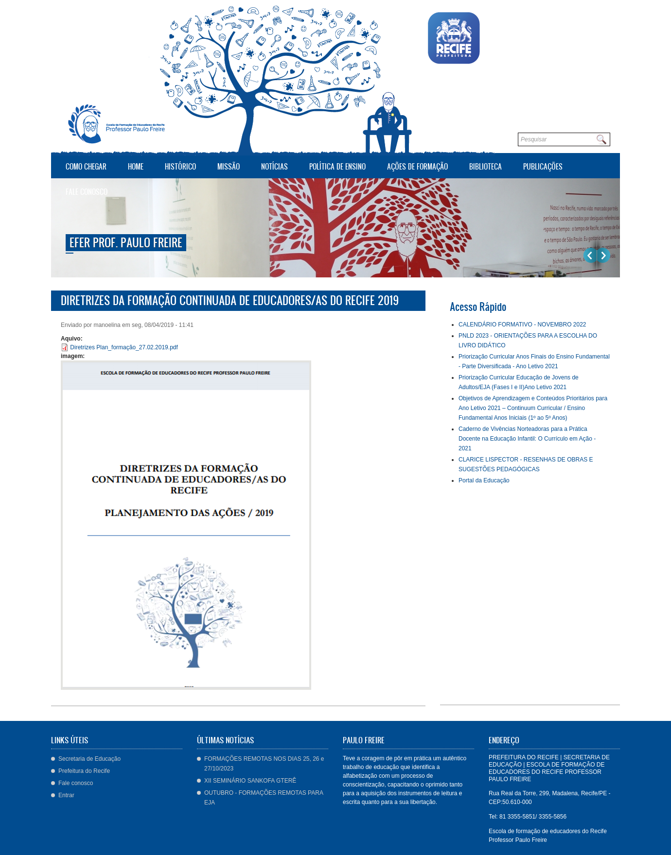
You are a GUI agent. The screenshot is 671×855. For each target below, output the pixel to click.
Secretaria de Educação (89, 758)
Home (135, 166)
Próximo (603, 255)
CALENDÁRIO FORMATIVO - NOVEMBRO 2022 (522, 324)
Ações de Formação (415, 165)
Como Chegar (86, 166)
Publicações (543, 166)
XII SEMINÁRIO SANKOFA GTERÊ (250, 780)
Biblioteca (483, 165)
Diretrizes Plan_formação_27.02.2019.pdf (123, 347)
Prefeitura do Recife (84, 771)
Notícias (274, 166)
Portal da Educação (484, 480)
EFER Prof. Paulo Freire (126, 242)
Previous (590, 255)
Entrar (66, 795)
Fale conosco (86, 192)
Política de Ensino (337, 166)
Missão (228, 166)
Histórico (180, 166)
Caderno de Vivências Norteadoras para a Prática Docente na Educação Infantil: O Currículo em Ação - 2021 (527, 439)
